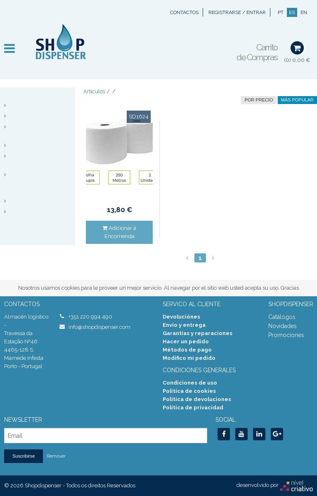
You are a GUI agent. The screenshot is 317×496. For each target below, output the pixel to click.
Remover (56, 456)
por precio (258, 99)
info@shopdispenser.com (99, 327)
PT (281, 12)
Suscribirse (23, 455)
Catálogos (282, 317)
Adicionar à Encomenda (119, 232)
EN (303, 12)
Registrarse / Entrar (237, 12)
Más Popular (297, 99)
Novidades (282, 326)
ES (292, 12)
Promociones (286, 335)
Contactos (184, 12)
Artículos (94, 91)
